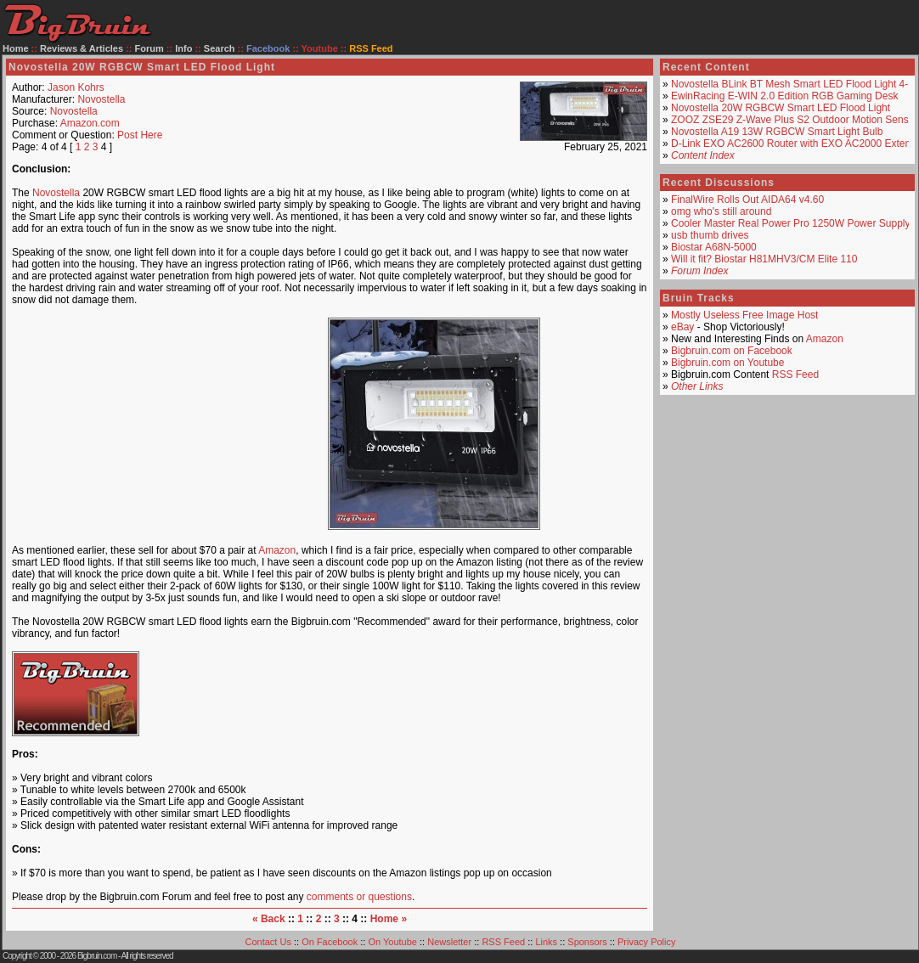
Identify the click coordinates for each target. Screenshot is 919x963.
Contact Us (268, 942)
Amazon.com (90, 123)
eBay (682, 327)
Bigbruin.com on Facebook (731, 351)
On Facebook (330, 942)
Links (546, 942)
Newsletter (449, 942)
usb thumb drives (709, 235)
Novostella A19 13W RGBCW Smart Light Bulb (776, 132)
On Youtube (392, 942)
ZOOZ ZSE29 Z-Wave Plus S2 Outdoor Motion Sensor (794, 120)
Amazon (277, 550)
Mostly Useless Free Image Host (744, 315)
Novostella (101, 99)
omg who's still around (721, 211)
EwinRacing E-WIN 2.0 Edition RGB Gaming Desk (784, 96)
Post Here (139, 135)
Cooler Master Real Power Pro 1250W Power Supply (790, 223)
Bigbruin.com (96, 955)
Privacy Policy (646, 942)
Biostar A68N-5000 (714, 247)
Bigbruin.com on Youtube (727, 363)
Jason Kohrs (76, 87)
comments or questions (359, 897)
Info (183, 48)
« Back (268, 919)
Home (16, 48)
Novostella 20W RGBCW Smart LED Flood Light (780, 108)
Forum (149, 48)
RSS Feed (795, 374)
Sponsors (586, 942)
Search (219, 48)
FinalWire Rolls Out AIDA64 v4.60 (747, 200)
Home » (388, 919)
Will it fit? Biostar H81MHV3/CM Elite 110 (764, 259)
